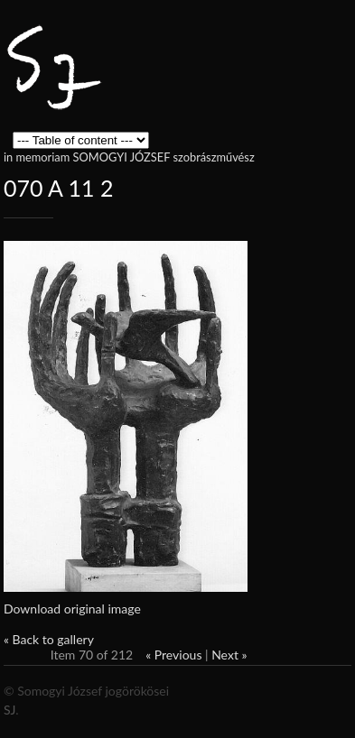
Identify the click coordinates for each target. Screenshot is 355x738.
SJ (9, 709)
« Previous (173, 654)
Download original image (72, 608)
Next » (229, 654)
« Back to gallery (49, 639)
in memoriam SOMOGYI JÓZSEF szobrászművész (129, 157)
